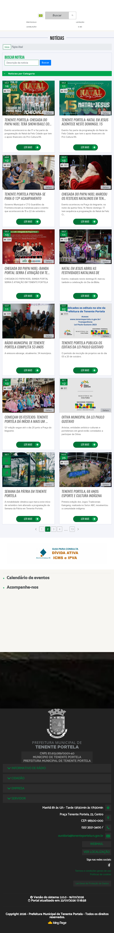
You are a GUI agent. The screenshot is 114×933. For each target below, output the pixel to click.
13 (72, 529)
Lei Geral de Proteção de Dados (92, 883)
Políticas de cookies (100, 874)
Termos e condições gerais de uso (93, 870)
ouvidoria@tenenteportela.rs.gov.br (80, 835)
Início (7, 46)
